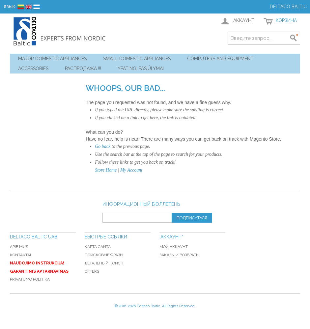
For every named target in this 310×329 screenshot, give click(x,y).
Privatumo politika (30, 279)
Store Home (106, 170)
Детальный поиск (104, 263)
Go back (102, 146)
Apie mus (19, 246)
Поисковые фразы (104, 255)
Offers (92, 271)
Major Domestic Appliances (52, 58)
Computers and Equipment (220, 58)
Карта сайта (98, 246)
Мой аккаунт (173, 246)
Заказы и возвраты (179, 255)
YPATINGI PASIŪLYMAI (141, 68)
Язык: (9, 6)
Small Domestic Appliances (137, 58)
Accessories (33, 68)
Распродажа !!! (83, 68)
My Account (131, 170)
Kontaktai (20, 255)
